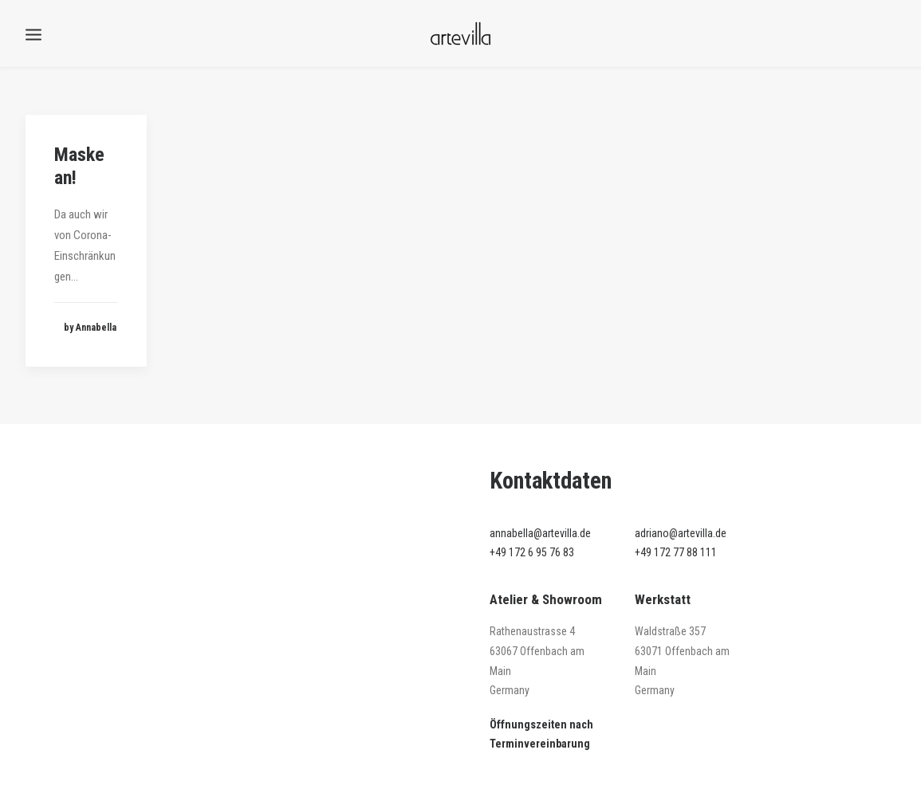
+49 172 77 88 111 (676, 552)
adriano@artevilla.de (680, 533)
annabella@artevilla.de (540, 533)
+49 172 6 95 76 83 (532, 552)
